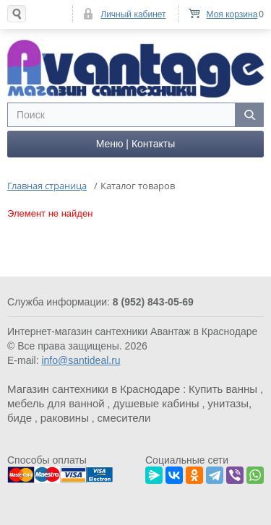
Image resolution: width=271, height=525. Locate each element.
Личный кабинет (132, 14)
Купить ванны (223, 389)
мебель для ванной (56, 403)
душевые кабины (156, 403)
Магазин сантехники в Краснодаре (93, 389)
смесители (124, 418)
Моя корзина (232, 14)
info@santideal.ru (80, 360)
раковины (64, 418)
